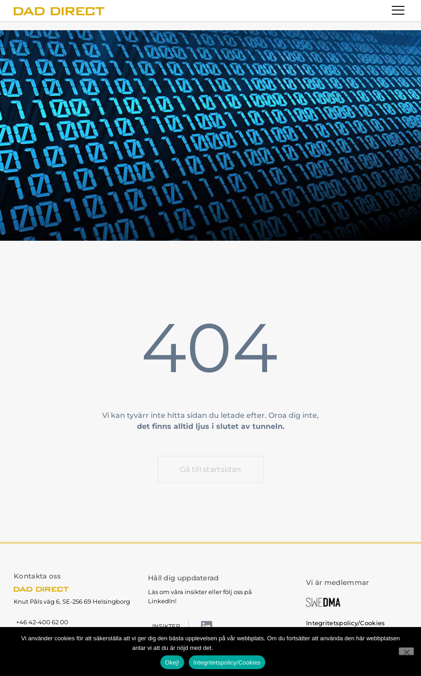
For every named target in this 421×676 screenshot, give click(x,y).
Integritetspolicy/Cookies (251, 647)
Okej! (172, 662)
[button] (398, 11)
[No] (406, 651)
